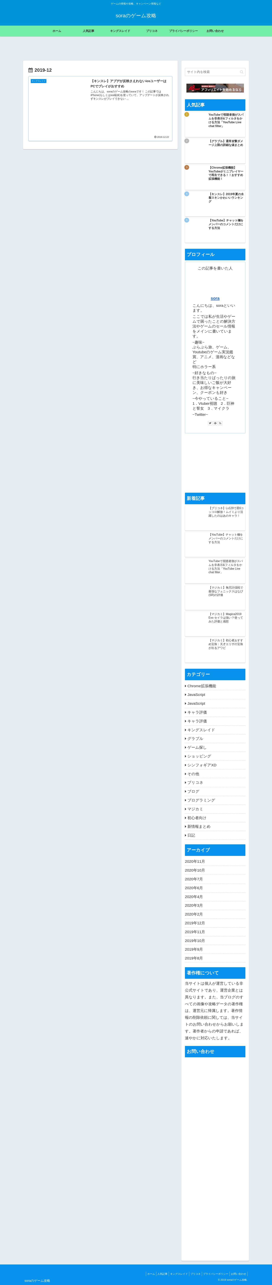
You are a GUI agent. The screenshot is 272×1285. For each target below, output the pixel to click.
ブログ (193, 791)
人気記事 (157, 1273)
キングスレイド (201, 730)
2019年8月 (194, 958)
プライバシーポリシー (214, 1273)
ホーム (145, 1273)
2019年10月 (195, 941)
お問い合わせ (238, 1273)
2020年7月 (194, 879)
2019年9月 (194, 949)
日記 (191, 835)
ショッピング (199, 756)
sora (215, 298)
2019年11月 (195, 932)
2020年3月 (194, 905)
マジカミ (195, 809)
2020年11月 (195, 861)
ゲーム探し (197, 747)
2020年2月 (194, 914)
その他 (193, 774)
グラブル (195, 738)
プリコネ (195, 782)
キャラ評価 (197, 712)
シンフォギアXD (201, 765)
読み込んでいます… (215, 1127)
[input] (215, 72)
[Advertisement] (215, 463)
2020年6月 (194, 888)
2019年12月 (195, 923)
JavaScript (196, 694)
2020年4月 (194, 897)
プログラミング (201, 800)
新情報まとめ (199, 826)
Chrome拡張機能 (201, 686)
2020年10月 (195, 870)
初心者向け (197, 818)
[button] (242, 72)
